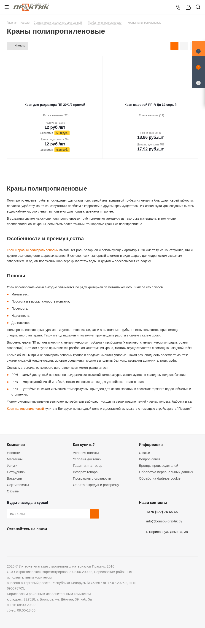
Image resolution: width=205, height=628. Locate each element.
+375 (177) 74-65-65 (162, 512)
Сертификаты (18, 485)
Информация (151, 444)
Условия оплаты (86, 453)
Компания (16, 444)
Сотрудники (16, 472)
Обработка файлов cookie (160, 478)
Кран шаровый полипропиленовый (33, 250)
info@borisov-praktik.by (164, 521)
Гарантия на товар (87, 465)
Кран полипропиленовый (25, 408)
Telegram (45, 539)
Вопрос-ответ (149, 459)
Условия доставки (87, 459)
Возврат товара (85, 472)
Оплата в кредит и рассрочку (96, 485)
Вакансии (14, 478)
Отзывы (13, 491)
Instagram (34, 539)
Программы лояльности (92, 478)
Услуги (12, 465)
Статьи (144, 453)
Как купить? (84, 444)
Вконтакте (11, 539)
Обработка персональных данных (166, 472)
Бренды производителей (158, 465)
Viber (57, 539)
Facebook (22, 539)
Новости (13, 453)
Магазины (15, 459)
